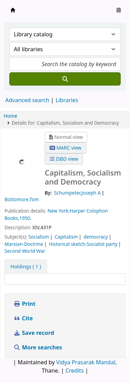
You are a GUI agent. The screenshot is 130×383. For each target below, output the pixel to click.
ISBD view (64, 158)
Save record (34, 333)
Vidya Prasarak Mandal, (86, 362)
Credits (75, 370)
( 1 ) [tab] (25, 266)
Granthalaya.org (12, 10)
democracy (96, 236)
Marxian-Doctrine (24, 244)
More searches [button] (38, 347)
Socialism (38, 236)
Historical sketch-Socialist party (83, 244)
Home (10, 116)
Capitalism (66, 236)
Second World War (25, 251)
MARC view (65, 147)
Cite (23, 318)
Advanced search (27, 100)
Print (24, 304)
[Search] (65, 79)
